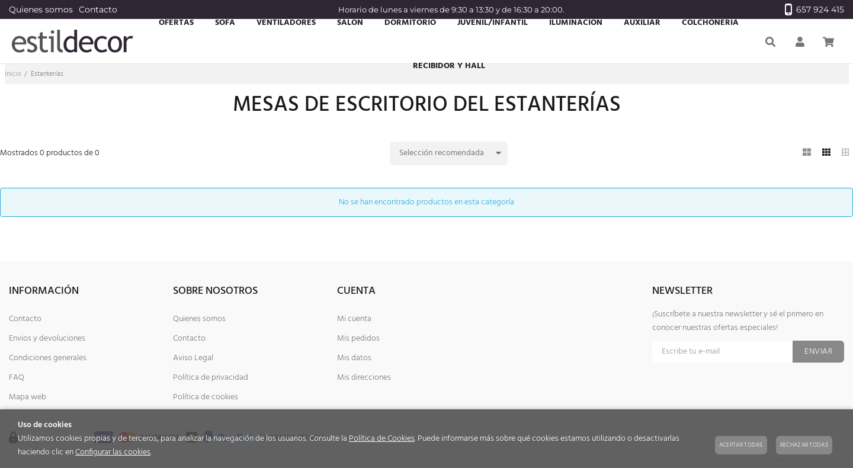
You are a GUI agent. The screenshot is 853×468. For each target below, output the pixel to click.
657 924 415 (814, 9)
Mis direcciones (364, 377)
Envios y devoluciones (47, 338)
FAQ (16, 377)
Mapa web (27, 397)
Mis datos (354, 358)
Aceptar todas (741, 445)
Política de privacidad (210, 377)
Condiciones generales (47, 358)
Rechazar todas (804, 445)
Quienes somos (41, 9)
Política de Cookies (382, 438)
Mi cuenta (354, 319)
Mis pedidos (358, 338)
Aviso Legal (193, 358)
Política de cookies (205, 397)
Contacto (98, 9)
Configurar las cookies (112, 452)
